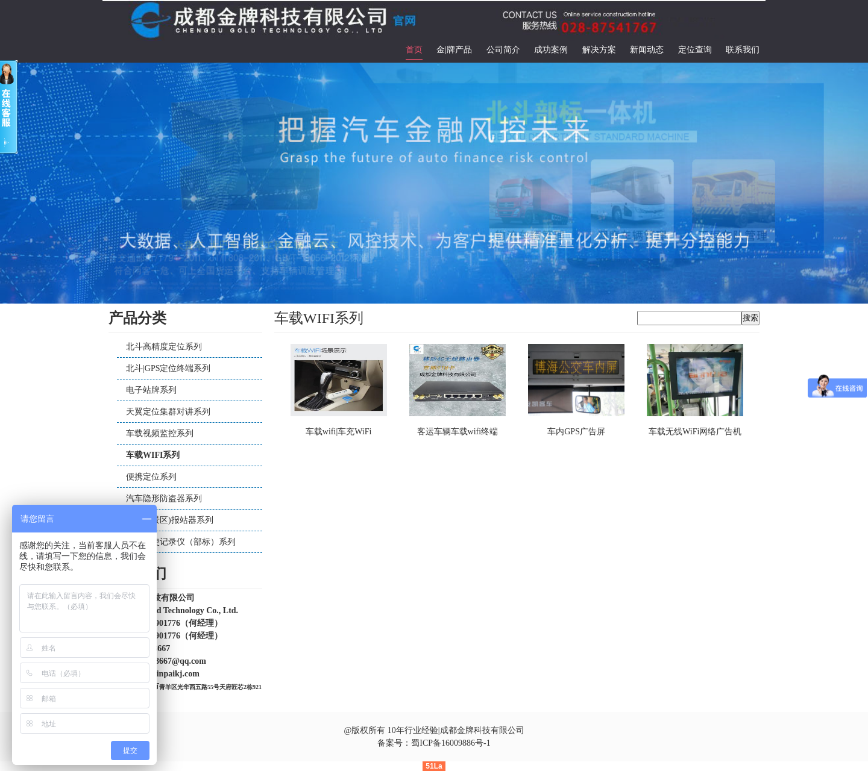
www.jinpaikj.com (167, 673)
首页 (414, 49)
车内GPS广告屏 (576, 431)
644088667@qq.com (170, 661)
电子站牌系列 (151, 390)
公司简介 (503, 49)
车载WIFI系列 (153, 455)
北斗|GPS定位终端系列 (168, 368)
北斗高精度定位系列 (164, 346)
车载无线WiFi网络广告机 (695, 431)
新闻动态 (647, 49)
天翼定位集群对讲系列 (168, 411)
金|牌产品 (454, 49)
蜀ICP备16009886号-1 (450, 743)
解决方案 (599, 49)
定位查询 (695, 49)
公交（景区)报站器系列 (169, 520)
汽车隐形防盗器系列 (164, 498)
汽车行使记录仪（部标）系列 (181, 541)
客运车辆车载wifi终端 (457, 431)
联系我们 (743, 49)
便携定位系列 (151, 476)
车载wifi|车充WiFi (339, 431)
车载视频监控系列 (159, 433)
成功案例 (551, 49)
